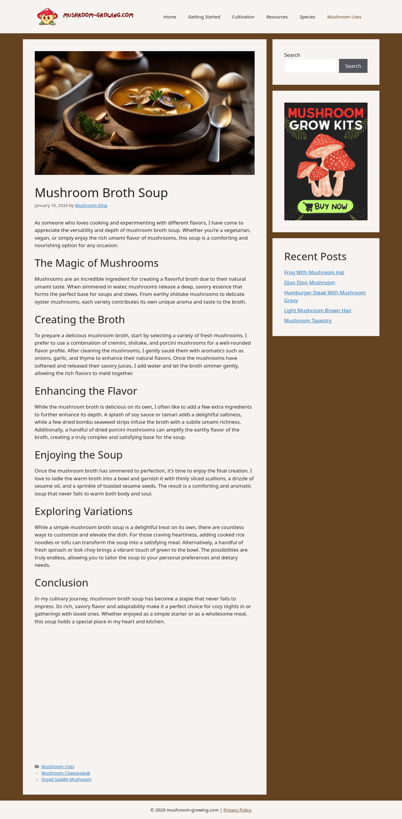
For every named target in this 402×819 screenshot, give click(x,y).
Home (170, 17)
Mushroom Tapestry (308, 320)
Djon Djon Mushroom (309, 282)
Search (292, 54)
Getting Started (204, 17)
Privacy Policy (237, 810)
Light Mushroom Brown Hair (317, 310)
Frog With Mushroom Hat (314, 272)
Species (308, 17)
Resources (277, 17)
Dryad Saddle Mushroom (67, 779)
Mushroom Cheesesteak (66, 773)
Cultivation (243, 17)
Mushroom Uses (344, 17)
